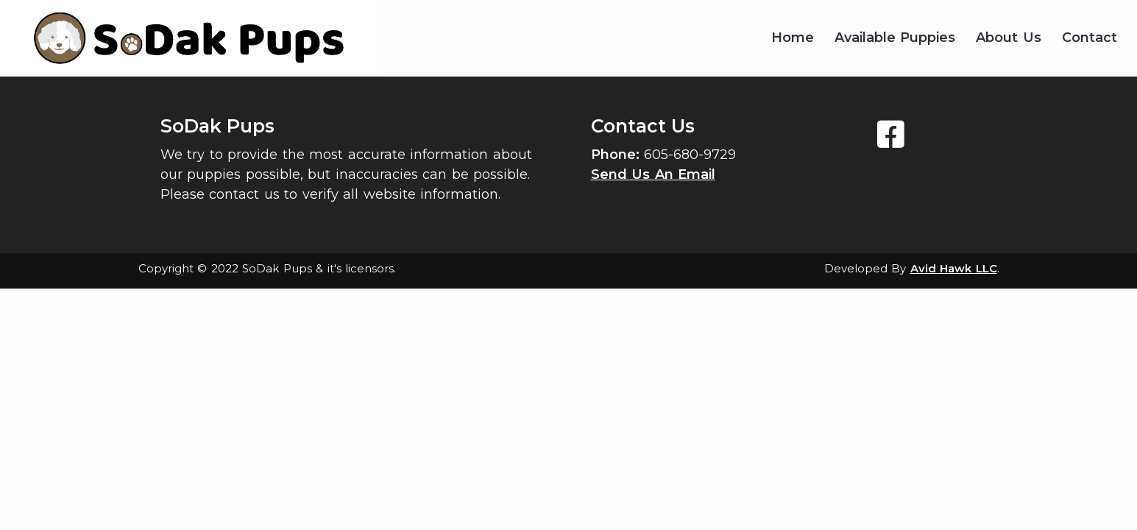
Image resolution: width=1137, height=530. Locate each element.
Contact (1089, 37)
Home (792, 37)
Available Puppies (895, 37)
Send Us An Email (653, 174)
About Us (1008, 37)
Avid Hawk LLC (953, 268)
